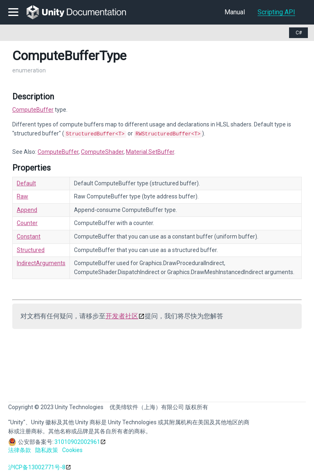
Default (26, 182)
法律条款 (19, 449)
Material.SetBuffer (150, 151)
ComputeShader (102, 151)
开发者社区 (121, 315)
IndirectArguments (41, 262)
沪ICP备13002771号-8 (36, 466)
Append (27, 209)
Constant (28, 235)
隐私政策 (46, 449)
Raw (22, 195)
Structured (31, 249)
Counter (27, 222)
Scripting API (276, 12)
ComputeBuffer (33, 109)
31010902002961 (77, 441)
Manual (234, 12)
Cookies (72, 449)
